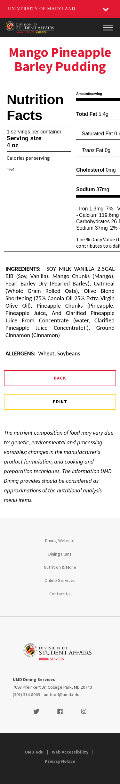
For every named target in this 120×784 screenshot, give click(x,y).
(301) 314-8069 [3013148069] (26, 694)
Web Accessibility (70, 752)
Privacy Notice (60, 761)
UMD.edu (34, 752)
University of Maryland (42, 8)
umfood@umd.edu (61, 694)
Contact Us (60, 594)
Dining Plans (60, 554)
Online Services (60, 580)
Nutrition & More (60, 567)
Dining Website (60, 540)
